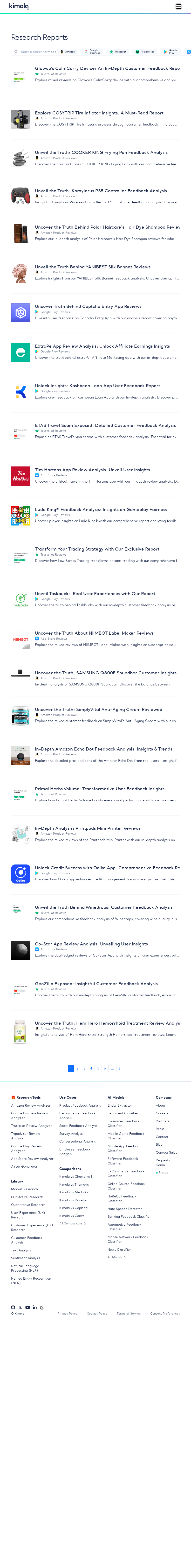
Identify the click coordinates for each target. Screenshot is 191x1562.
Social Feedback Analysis (78, 1126)
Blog (159, 1145)
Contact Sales (166, 1152)
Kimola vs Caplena (73, 1208)
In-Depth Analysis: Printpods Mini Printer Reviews (88, 828)
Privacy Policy (67, 1313)
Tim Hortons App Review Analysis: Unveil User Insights (92, 469)
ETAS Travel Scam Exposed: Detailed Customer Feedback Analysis (105, 425)
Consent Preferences (165, 1313)
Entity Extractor (120, 1105)
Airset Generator (24, 1166)
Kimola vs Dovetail (73, 1200)
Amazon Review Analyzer (31, 1105)
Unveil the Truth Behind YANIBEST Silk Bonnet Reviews (92, 267)
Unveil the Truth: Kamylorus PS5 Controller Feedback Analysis (101, 190)
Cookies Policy (97, 1313)
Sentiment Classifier (123, 1113)
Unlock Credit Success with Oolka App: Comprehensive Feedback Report (107, 868)
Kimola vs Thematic (74, 1185)
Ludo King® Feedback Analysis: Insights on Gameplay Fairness (101, 509)
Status (162, 1173)
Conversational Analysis (77, 1141)
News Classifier (119, 1250)
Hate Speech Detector (125, 1209)
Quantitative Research (28, 1205)
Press (160, 1129)
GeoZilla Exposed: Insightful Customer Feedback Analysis (96, 983)
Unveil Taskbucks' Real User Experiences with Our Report (95, 593)
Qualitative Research (27, 1197)
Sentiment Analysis (25, 1258)
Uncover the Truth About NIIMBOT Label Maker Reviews (94, 633)
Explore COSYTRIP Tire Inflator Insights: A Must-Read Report (99, 113)
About (160, 1105)
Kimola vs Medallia (73, 1192)
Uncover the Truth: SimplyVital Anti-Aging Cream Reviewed (98, 709)
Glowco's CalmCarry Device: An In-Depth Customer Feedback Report (107, 68)
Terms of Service (129, 1313)
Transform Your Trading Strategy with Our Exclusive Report (97, 549)
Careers (162, 1113)
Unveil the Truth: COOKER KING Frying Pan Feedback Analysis (101, 152)
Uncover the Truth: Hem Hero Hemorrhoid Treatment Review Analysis (107, 1023)
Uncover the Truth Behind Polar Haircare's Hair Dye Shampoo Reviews (107, 227)
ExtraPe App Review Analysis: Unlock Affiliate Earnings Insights (102, 346)
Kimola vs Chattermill (75, 1177)
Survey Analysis (71, 1134)
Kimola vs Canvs (71, 1216)
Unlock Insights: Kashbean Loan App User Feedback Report (97, 385)
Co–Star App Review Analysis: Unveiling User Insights (91, 944)
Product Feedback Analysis (80, 1105)
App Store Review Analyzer (32, 1159)
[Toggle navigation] (178, 6)
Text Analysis (21, 1250)
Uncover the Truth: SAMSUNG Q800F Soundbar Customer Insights (106, 673)
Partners (162, 1121)
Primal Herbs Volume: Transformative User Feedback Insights (99, 788)
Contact (162, 1137)
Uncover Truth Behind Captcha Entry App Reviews (88, 306)
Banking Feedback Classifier (129, 1217)
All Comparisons (72, 1223)
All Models (117, 1257)
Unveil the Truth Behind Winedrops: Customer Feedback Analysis (103, 907)
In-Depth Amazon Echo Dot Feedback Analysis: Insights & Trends (103, 749)
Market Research (24, 1189)
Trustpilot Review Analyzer (31, 1126)
